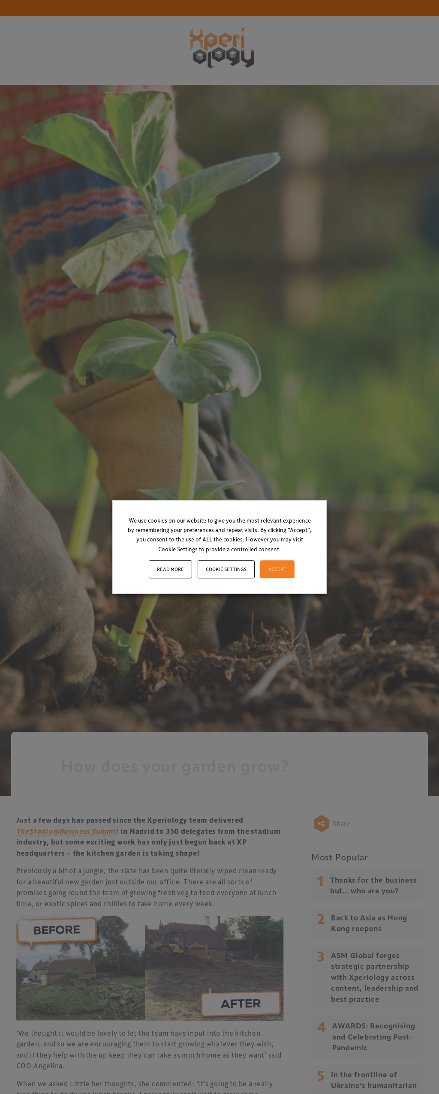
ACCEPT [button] (277, 569)
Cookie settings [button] (226, 569)
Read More (170, 569)
